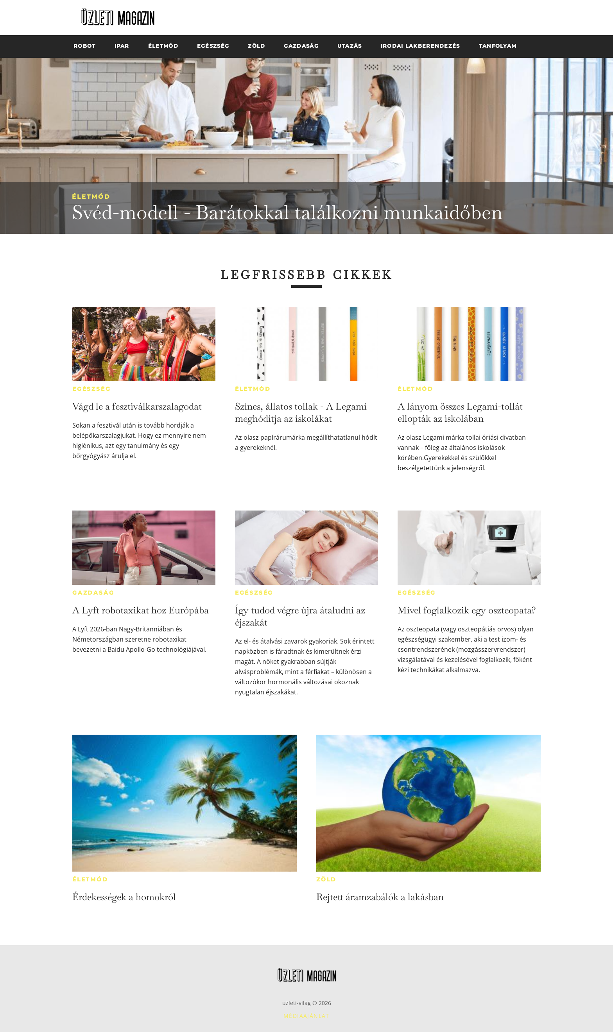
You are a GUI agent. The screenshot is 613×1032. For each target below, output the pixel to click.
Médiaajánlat (306, 1015)
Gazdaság (93, 592)
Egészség (91, 388)
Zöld (326, 879)
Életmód (91, 196)
